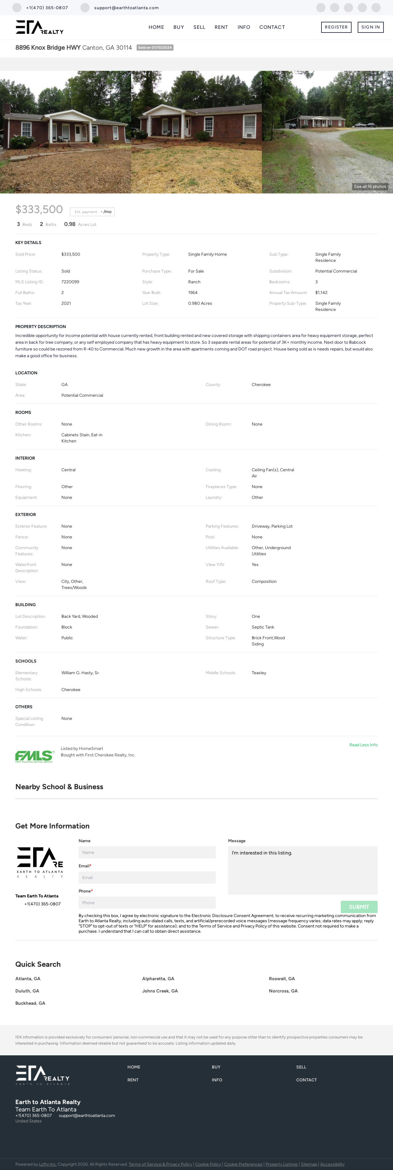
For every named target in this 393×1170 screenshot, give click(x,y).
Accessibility (332, 1164)
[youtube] (376, 7)
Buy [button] (178, 27)
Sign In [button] (370, 27)
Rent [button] (221, 27)
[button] (135, 1068)
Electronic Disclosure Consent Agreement (232, 915)
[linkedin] (334, 7)
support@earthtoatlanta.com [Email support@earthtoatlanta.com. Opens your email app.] (87, 1115)
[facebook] (320, 7)
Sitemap (309, 1164)
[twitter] (348, 7)
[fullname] (147, 852)
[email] (147, 877)
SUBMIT (359, 907)
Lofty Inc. (48, 1164)
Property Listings (282, 1164)
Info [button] (244, 27)
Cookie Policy (208, 1164)
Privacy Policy (254, 926)
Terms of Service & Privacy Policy (160, 1164)
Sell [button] (199, 27)
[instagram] (362, 7)
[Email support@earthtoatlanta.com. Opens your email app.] (119, 7)
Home (156, 27)
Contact (272, 27)
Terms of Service (215, 926)
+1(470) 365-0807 (33, 1115)
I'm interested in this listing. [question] (303, 870)
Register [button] (336, 27)
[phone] (147, 903)
